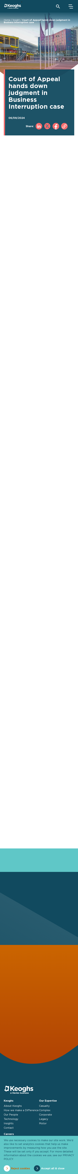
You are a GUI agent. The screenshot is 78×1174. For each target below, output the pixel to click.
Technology (11, 1119)
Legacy (43, 1119)
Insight (16, 20)
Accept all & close (53, 1168)
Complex (44, 1110)
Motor (43, 1123)
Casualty (44, 1105)
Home (7, 20)
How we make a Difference (21, 1110)
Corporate (45, 1114)
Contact (9, 1127)
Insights (8, 1123)
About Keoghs (13, 1105)
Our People (11, 1114)
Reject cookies (20, 1168)
